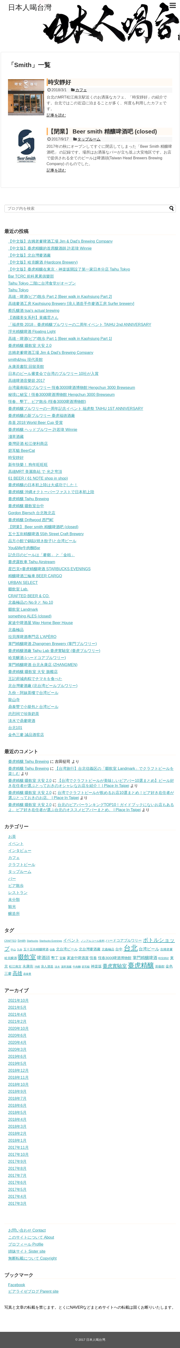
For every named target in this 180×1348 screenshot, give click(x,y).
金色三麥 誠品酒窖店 (26, 735)
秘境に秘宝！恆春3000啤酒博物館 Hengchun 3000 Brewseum (61, 395)
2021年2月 (17, 1021)
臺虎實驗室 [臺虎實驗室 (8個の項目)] (115, 966)
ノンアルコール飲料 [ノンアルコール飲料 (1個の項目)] (93, 940)
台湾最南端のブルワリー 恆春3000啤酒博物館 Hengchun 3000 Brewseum (71, 388)
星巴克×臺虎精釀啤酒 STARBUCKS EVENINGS (49, 569)
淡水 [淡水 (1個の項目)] (57, 966)
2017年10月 (18, 1154)
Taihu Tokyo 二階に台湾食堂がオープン (42, 283)
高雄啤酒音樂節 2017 (26, 381)
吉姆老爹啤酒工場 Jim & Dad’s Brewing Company (51, 353)
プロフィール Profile (25, 1244)
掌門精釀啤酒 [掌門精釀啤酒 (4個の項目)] (145, 957)
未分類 (14, 900)
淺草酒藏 (16, 437)
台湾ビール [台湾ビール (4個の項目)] (149, 949)
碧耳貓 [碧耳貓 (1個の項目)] (86, 966)
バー (12, 879)
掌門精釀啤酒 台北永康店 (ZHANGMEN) (43, 665)
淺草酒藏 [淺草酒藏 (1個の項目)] (66, 966)
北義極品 (16, 630)
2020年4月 (17, 1042)
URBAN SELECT (23, 583)
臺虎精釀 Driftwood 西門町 (31, 520)
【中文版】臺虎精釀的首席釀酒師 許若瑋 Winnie (50, 248)
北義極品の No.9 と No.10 (30, 602)
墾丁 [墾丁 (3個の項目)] (54, 958)
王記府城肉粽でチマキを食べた (35, 679)
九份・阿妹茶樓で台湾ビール (33, 693)
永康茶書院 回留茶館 (26, 367)
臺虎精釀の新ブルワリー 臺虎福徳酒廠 (41, 416)
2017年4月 (17, 1196)
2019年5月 (17, 1063)
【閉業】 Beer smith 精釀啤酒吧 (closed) (102, 131)
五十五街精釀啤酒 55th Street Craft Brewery (46, 534)
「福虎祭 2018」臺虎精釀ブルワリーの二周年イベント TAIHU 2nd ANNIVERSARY (79, 325)
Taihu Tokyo (18, 290)
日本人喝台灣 (29, 7)
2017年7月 (17, 1175)
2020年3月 (17, 1049)
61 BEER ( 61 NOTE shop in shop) (38, 478)
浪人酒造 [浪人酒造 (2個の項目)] (47, 966)
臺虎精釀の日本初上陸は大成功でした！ (43, 485)
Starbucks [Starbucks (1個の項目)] (32, 940)
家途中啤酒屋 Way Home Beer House (40, 623)
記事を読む (56, 115)
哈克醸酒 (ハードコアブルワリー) (37, 658)
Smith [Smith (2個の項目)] (21, 940)
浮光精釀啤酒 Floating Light (32, 332)
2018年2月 (17, 1133)
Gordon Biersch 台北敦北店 (32, 513)
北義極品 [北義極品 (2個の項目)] (108, 949)
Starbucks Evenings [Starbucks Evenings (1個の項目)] (50, 940)
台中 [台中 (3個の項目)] (118, 949)
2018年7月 (17, 1098)
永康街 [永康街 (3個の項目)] (27, 966)
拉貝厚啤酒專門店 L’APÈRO (32, 637)
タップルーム (89, 139)
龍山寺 (14, 700)
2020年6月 (17, 1035)
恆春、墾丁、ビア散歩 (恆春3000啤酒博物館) (47, 402)
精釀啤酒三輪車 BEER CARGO (35, 576)
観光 (12, 907)
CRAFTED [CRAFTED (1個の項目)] (10, 940)
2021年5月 (17, 1007)
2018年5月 (17, 1112)
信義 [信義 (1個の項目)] (52, 949)
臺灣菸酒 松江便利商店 (28, 444)
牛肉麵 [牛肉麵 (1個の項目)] (77, 966)
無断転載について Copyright (32, 1258)
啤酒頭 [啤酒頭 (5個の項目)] (43, 957)
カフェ (81, 90)
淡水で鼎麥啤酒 (21, 721)
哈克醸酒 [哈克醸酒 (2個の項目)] (10, 958)
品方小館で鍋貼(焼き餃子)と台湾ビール (42, 541)
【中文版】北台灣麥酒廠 (29, 255)
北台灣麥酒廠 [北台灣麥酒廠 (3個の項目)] (90, 949)
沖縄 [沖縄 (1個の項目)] (37, 966)
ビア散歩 (16, 886)
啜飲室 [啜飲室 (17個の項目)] (27, 957)
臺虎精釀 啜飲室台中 (26, 506)
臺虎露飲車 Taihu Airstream (31, 562)
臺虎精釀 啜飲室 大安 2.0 (30, 346)
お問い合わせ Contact (27, 1230)
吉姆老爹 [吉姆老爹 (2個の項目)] (166, 949)
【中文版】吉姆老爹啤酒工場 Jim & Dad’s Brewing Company (60, 241)
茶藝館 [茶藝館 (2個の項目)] (160, 966)
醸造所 (14, 914)
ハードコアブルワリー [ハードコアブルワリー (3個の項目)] (124, 940)
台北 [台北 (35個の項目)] (131, 948)
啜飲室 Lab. (18, 589)
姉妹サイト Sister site (27, 1251)
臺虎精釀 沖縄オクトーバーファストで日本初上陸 (51, 492)
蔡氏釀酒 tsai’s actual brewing (33, 311)
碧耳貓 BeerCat (21, 451)
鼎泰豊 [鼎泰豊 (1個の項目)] (27, 973)
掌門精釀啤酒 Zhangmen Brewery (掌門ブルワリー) (52, 644)
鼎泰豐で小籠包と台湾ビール (33, 707)
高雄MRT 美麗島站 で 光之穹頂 (35, 472)
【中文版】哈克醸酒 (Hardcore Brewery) (43, 262)
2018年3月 (17, 1126)
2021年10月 (18, 1000)
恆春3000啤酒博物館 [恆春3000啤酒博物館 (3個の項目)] (115, 958)
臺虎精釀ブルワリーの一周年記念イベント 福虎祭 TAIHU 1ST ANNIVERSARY (75, 409)
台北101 (15, 728)
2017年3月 (17, 1203)
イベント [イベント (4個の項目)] (71, 940)
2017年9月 (17, 1161)
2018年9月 (17, 1091)
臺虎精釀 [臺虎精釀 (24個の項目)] (141, 965)
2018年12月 (18, 1070)
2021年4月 (17, 1014)
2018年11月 (18, 1077)
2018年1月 (17, 1140)
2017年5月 (17, 1189)
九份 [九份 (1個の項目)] (19, 949)
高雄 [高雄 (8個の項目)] (17, 973)
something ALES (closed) (30, 616)
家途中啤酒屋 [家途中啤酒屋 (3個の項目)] (78, 958)
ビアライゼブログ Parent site (33, 1291)
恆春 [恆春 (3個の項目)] (93, 958)
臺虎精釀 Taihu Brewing (28, 499)
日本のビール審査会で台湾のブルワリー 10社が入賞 (53, 374)
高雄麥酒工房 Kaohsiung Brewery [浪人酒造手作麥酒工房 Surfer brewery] (71, 304)
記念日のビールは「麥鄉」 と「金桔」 (41, 555)
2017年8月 (17, 1168)
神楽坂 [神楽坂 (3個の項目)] (96, 966)
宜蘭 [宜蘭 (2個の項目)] (62, 958)
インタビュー (19, 851)
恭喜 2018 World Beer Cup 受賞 (35, 423)
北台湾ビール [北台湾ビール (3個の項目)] (67, 949)
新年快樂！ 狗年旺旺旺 (28, 465)
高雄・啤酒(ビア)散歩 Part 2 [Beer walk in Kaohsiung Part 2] (60, 297)
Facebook (16, 1285)
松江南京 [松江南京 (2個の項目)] (15, 966)
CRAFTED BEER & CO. (29, 596)
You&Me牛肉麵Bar (24, 548)
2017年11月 (18, 1147)
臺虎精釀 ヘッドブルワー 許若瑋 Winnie (42, 430)
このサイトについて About (31, 1237)
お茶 (12, 837)
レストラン (18, 893)
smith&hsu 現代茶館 (25, 360)
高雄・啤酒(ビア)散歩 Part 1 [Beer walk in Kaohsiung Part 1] (60, 339)
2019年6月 (17, 1056)
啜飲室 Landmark (23, 609)
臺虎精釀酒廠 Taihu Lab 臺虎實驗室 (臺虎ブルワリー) (54, 651)
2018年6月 (17, 1105)
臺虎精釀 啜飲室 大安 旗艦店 (33, 672)
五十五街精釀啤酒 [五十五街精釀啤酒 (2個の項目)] (36, 949)
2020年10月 (18, 1028)
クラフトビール (21, 865)
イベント (16, 844)
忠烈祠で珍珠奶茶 (23, 714)
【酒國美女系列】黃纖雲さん (33, 318)
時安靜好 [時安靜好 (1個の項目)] (163, 958)
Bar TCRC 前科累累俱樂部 (31, 276)
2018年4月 (17, 1119)
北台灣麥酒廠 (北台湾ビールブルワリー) (43, 686)
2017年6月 (17, 1182)
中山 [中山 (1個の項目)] (13, 949)
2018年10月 (18, 1084)
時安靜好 (59, 82)
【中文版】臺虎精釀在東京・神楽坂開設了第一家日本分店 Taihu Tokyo (69, 269)
